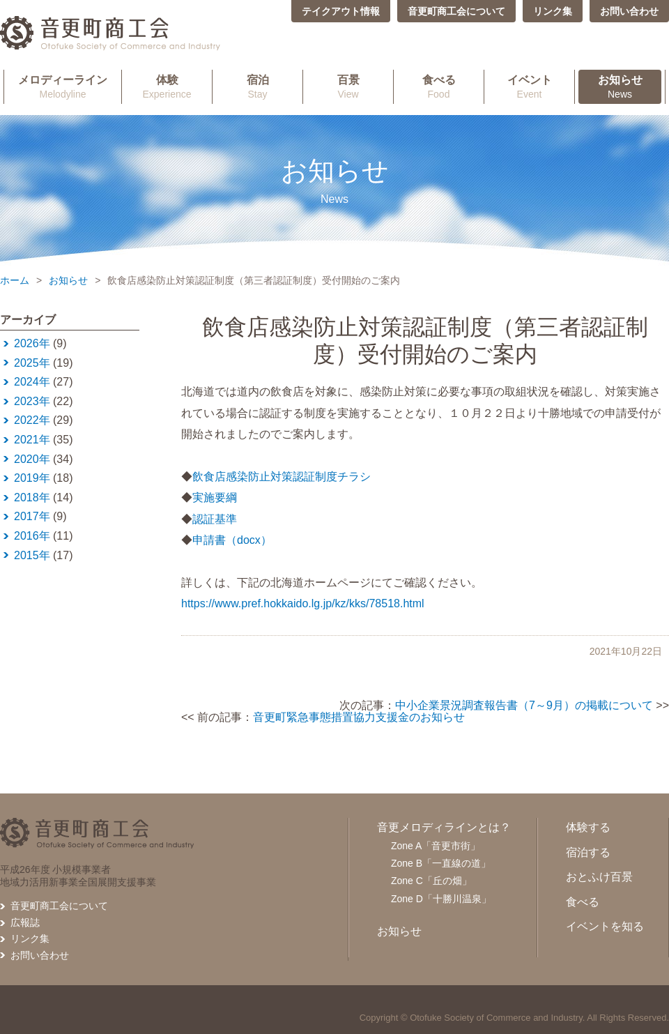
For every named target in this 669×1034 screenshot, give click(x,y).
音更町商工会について (456, 11)
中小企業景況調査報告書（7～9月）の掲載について (524, 705)
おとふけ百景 (599, 877)
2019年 (32, 478)
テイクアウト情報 (341, 11)
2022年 (32, 420)
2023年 (32, 401)
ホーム (14, 280)
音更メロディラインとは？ (444, 827)
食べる (582, 902)
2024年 (32, 382)
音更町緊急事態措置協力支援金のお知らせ (359, 717)
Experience (166, 86)
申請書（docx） (232, 540)
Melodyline (63, 86)
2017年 (32, 516)
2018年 (32, 497)
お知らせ (68, 280)
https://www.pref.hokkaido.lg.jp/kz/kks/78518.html (302, 603)
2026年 (32, 343)
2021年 (32, 440)
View (348, 86)
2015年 (32, 555)
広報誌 (25, 922)
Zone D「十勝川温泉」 (441, 898)
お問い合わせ (629, 11)
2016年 (32, 536)
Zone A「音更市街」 (435, 845)
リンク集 (552, 11)
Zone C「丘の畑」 (431, 880)
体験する (588, 827)
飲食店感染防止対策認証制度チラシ (281, 476)
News (619, 86)
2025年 (32, 363)
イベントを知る (605, 926)
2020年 (32, 459)
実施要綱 (214, 497)
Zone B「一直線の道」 (441, 863)
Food (438, 86)
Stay (257, 86)
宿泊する (588, 852)
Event (529, 86)
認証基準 (214, 519)
